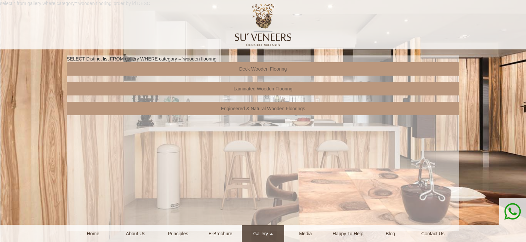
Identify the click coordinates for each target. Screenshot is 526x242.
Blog (390, 233)
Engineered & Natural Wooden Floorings (263, 108)
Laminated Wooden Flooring (263, 88)
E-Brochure (220, 233)
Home (93, 233)
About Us (135, 233)
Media (305, 233)
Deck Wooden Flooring (263, 69)
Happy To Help (347, 233)
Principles (178, 233)
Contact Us (432, 233)
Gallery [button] (263, 233)
